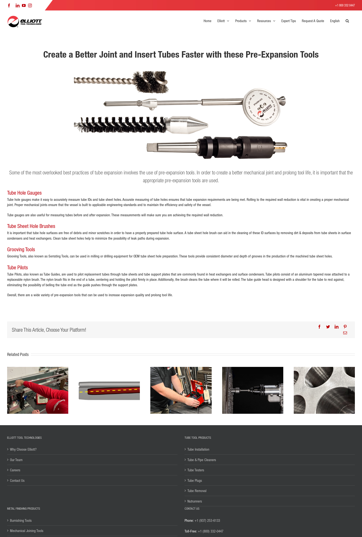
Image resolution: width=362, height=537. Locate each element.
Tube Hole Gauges (24, 193)
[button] (347, 21)
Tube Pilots (17, 267)
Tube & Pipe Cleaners (201, 460)
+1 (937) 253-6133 (207, 520)
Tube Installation (198, 449)
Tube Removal (196, 490)
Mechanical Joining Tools (26, 530)
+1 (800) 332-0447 (210, 531)
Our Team (16, 460)
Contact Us (17, 480)
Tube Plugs (194, 480)
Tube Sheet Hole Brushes (31, 226)
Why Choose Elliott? (23, 449)
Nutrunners (194, 501)
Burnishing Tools (21, 520)
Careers (15, 470)
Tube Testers (195, 470)
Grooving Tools (21, 249)
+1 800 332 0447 (345, 5)
